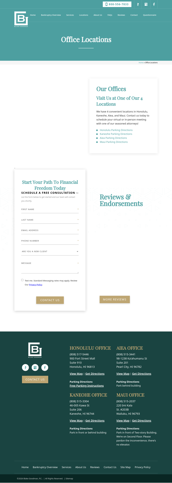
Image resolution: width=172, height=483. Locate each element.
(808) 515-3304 (79, 401)
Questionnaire (149, 15)
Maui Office (130, 395)
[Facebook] (45, 367)
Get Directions (95, 374)
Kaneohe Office (88, 395)
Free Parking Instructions (87, 386)
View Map (76, 374)
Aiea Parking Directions (113, 138)
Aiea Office (129, 348)
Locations (83, 15)
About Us (98, 15)
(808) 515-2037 (126, 401)
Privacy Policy (35, 284)
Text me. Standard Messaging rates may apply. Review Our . (51, 282)
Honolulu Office (90, 348)
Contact (134, 15)
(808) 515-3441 (126, 354)
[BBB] (25, 367)
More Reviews (115, 300)
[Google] (35, 367)
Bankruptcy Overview (51, 15)
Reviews (121, 15)
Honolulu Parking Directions (116, 130)
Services (70, 15)
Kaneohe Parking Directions (116, 134)
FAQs (109, 15)
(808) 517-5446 (79, 354)
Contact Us (50, 300)
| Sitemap (68, 478)
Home (33, 15)
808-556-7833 (117, 4)
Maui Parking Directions (114, 142)
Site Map (125, 467)
